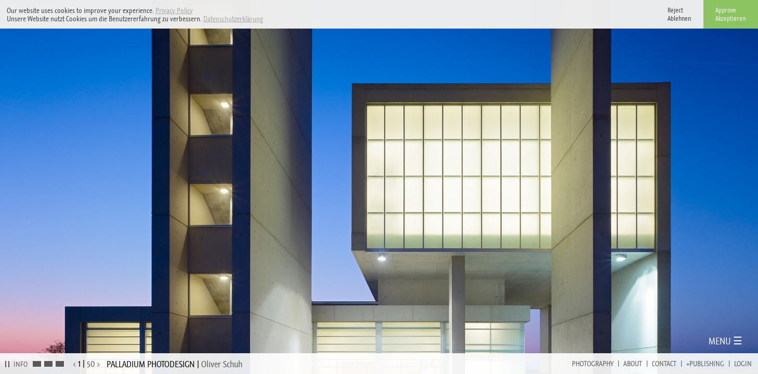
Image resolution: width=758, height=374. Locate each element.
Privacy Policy (174, 10)
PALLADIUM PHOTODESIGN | (174, 364)
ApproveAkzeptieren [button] (730, 14)
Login (743, 363)
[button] (266, 19)
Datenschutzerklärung (233, 18)
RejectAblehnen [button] (679, 14)
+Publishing (705, 363)
